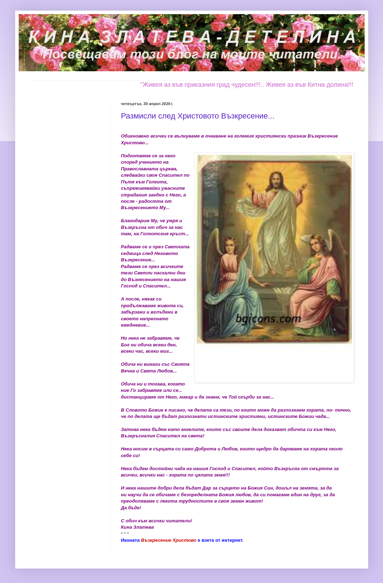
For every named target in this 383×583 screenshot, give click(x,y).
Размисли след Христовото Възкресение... (198, 115)
